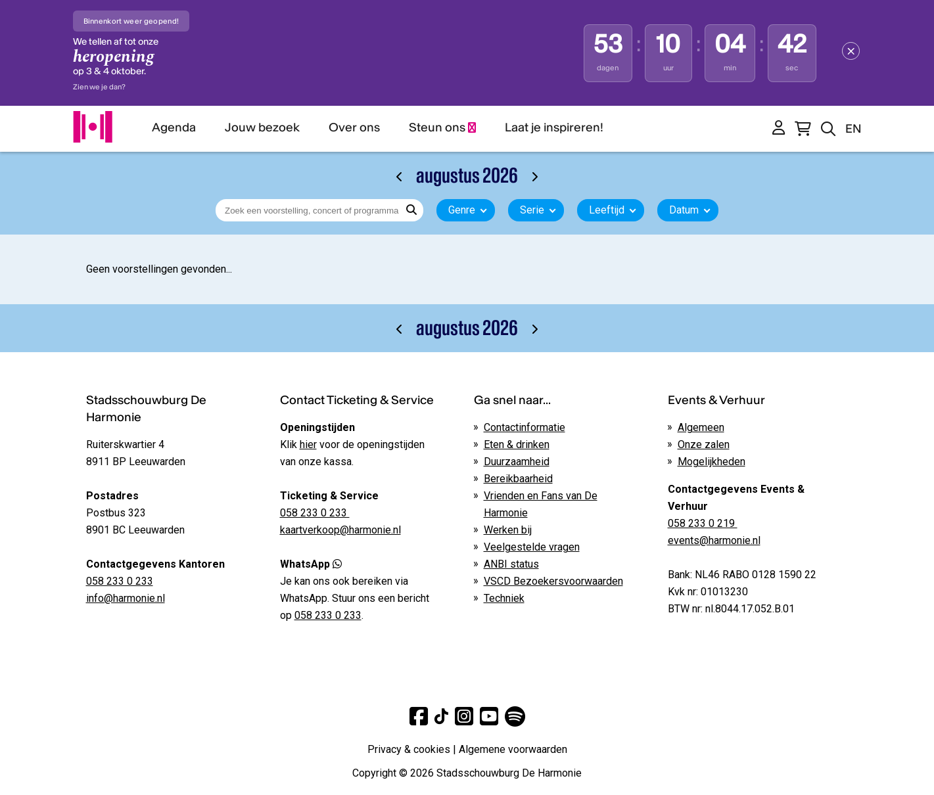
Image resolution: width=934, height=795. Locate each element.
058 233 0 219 (702, 523)
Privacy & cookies (408, 749)
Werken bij (508, 530)
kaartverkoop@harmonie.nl (340, 530)
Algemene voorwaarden (513, 749)
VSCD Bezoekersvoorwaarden (553, 581)
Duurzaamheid (516, 461)
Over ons (354, 127)
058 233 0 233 (119, 581)
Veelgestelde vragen (532, 547)
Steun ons (442, 127)
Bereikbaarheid (518, 478)
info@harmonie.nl (125, 598)
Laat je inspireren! (554, 127)
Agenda (174, 127)
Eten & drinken (516, 444)
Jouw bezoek (262, 127)
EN (853, 128)
